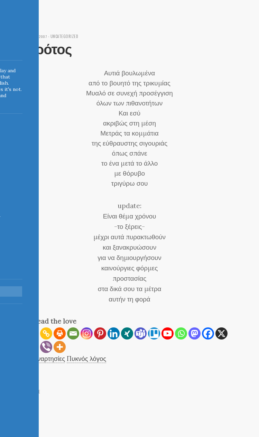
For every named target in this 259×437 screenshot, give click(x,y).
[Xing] (127, 333)
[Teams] (141, 333)
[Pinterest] (100, 333)
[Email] (73, 333)
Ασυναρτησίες (46, 358)
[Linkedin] (114, 333)
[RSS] (33, 333)
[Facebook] (208, 333)
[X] (221, 333)
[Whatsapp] (181, 333)
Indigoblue (5, 49)
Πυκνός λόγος (88, 358)
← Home (33, 391)
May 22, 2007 (37, 36)
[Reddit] (33, 347)
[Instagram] (87, 333)
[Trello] (154, 333)
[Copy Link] (46, 333)
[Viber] (46, 347)
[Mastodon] (194, 333)
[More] (60, 347)
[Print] (60, 333)
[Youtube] (167, 333)
